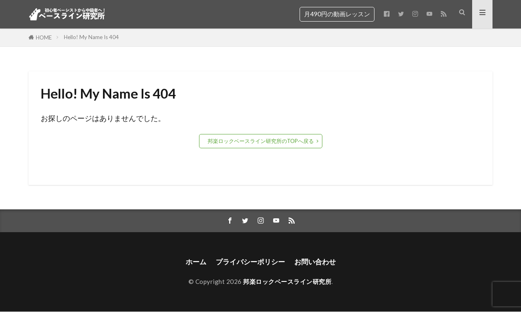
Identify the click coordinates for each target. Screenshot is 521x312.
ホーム (193, 262)
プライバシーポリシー (249, 262)
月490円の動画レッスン (337, 14)
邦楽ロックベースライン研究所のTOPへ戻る (261, 141)
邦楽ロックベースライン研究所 (287, 282)
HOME (44, 37)
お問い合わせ (317, 262)
